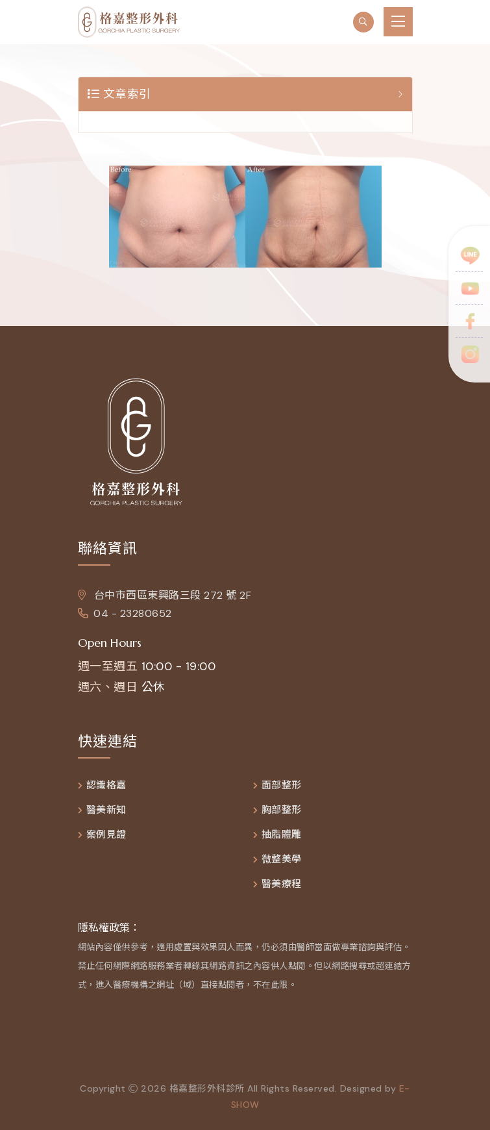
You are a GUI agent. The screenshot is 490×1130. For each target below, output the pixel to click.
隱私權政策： (109, 928)
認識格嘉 (106, 785)
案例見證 (106, 835)
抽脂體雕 (282, 835)
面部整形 (282, 785)
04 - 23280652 (125, 613)
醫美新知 (106, 810)
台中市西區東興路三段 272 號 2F (165, 595)
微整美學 (282, 859)
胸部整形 (282, 810)
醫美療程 (282, 884)
